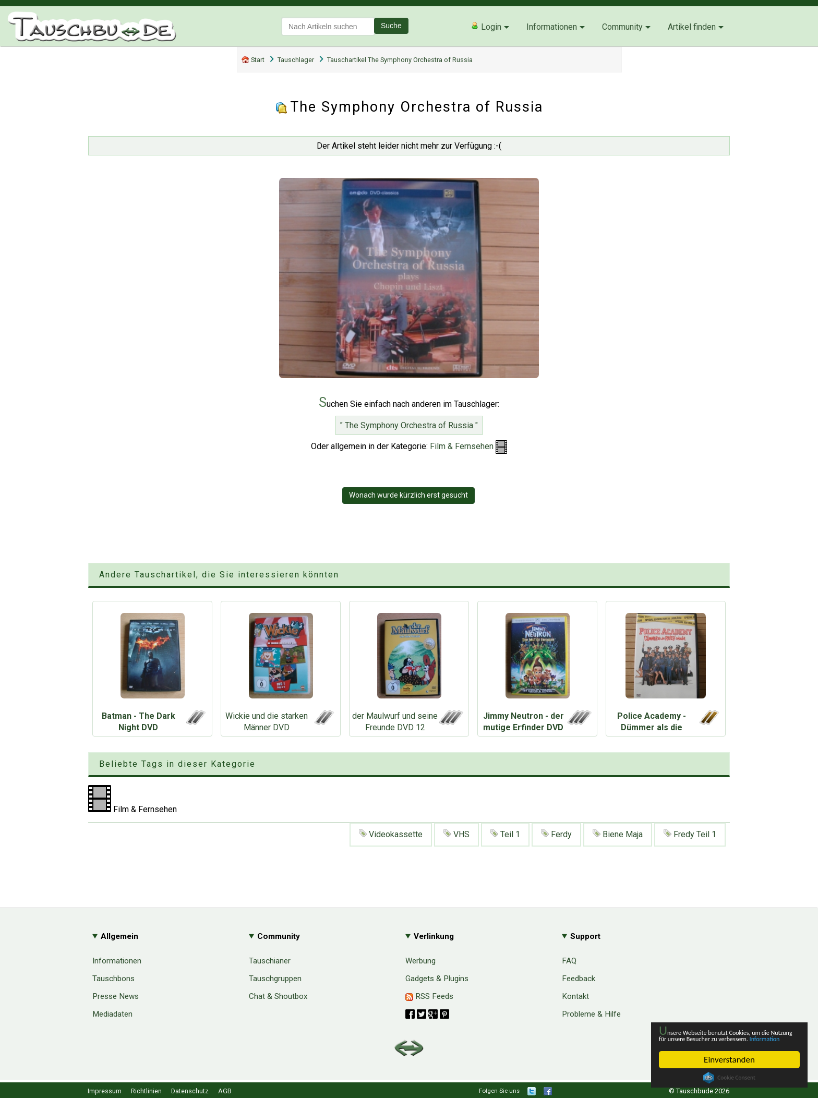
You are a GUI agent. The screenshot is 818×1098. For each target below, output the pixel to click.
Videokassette (391, 834)
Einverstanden (729, 1059)
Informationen (551, 27)
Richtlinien (146, 1091)
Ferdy (556, 834)
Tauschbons (113, 978)
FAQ (569, 961)
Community (622, 27)
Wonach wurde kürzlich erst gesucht (408, 495)
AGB (225, 1091)
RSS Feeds (429, 996)
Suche (391, 25)
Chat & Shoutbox (278, 996)
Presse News (115, 996)
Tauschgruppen (275, 978)
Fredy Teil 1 (690, 834)
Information (724, 1037)
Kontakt (575, 996)
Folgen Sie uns (499, 1090)
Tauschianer (270, 961)
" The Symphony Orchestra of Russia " (409, 425)
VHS (456, 834)
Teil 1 (505, 834)
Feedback (578, 978)
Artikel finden (692, 27)
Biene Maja (618, 834)
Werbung (420, 961)
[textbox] (328, 26)
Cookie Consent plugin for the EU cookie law (729, 1077)
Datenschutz (190, 1091)
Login (486, 26)
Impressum (105, 1091)
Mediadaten (112, 1014)
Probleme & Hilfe (591, 1014)
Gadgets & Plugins (436, 978)
